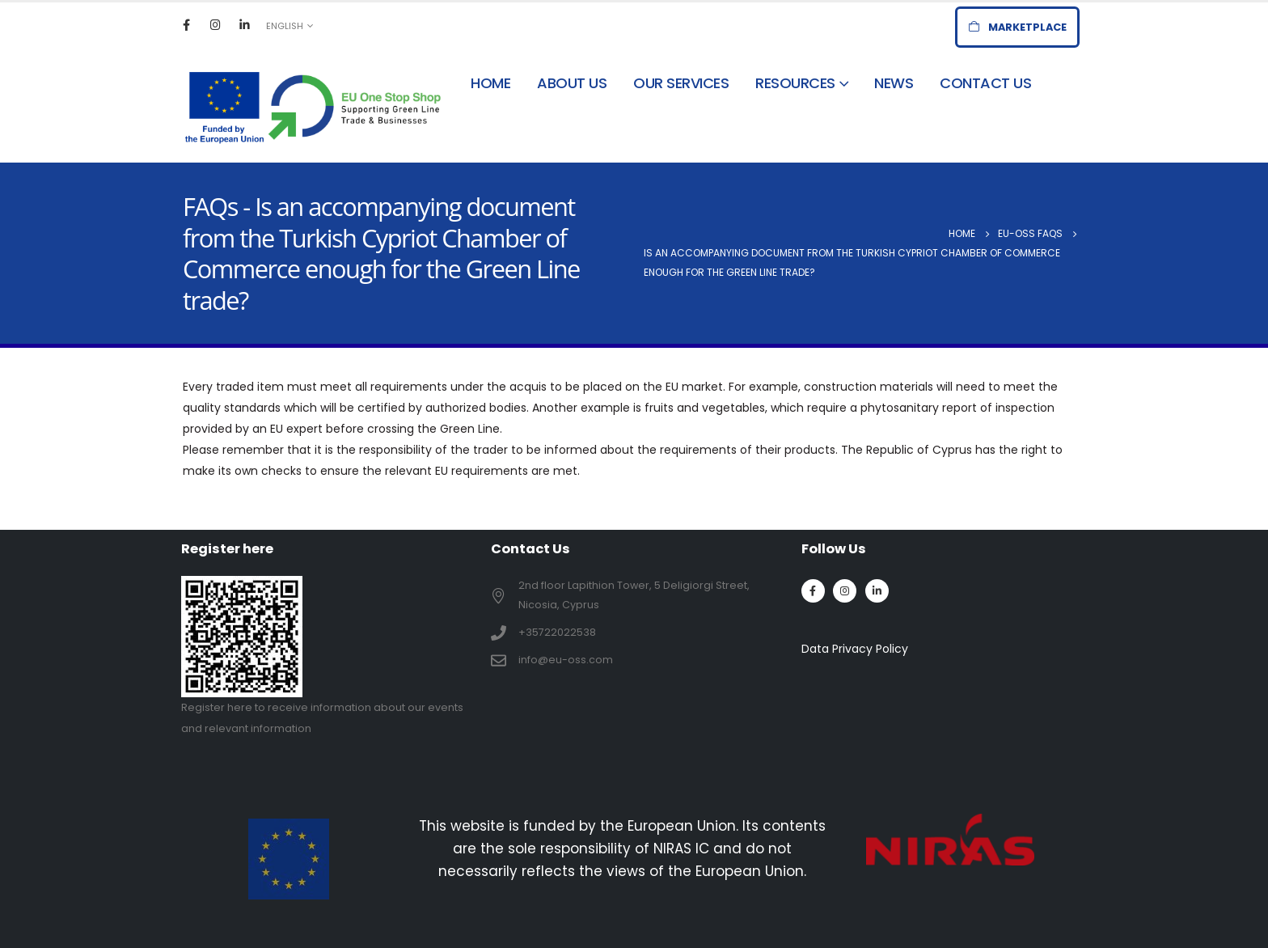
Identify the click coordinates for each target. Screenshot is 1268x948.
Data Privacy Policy (854, 649)
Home (490, 83)
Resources (795, 83)
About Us (572, 83)
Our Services (681, 83)
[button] (1017, 27)
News (893, 83)
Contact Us (985, 83)
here (239, 707)
